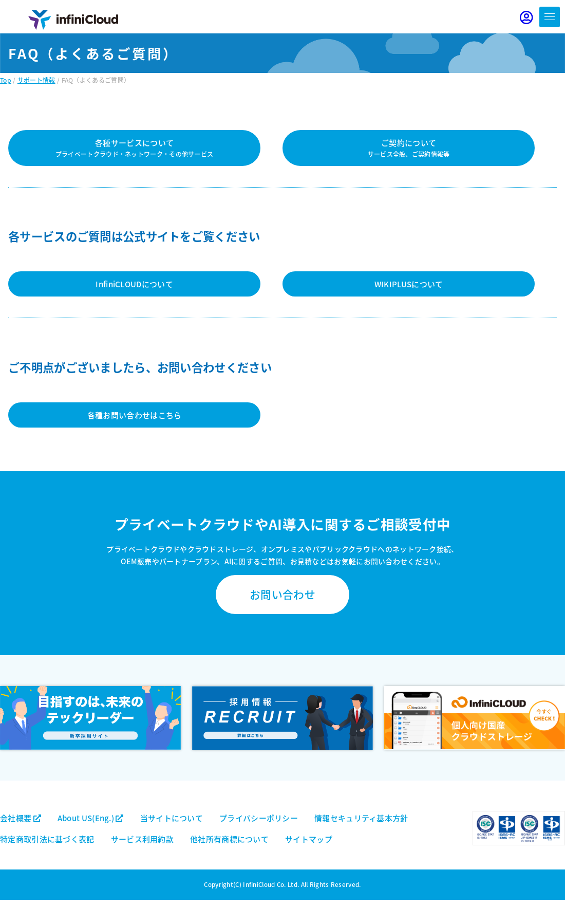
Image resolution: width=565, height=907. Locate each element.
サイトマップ (308, 839)
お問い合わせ (282, 594)
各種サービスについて (134, 147)
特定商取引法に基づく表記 (47, 839)
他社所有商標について (229, 839)
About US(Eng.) (91, 817)
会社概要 (20, 817)
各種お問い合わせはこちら (134, 415)
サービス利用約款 (142, 839)
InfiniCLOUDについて (134, 284)
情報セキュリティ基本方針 (361, 817)
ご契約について (409, 147)
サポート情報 (36, 80)
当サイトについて (171, 817)
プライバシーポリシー (258, 817)
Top (5, 80)
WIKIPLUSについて (408, 284)
